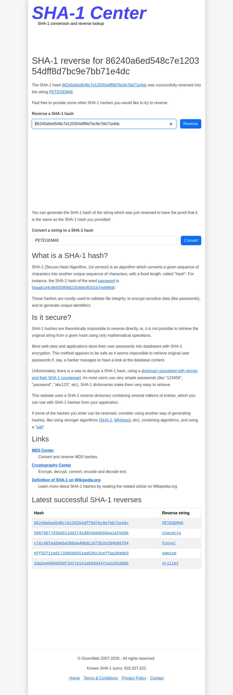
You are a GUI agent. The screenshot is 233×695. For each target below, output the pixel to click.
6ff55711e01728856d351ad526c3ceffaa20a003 (81, 553)
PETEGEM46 (61, 92)
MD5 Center (43, 450)
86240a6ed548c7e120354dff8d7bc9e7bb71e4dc (104, 85)
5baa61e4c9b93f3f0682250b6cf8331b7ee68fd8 (73, 288)
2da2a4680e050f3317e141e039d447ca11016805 (81, 563)
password (106, 281)
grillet (170, 563)
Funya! (169, 543)
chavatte (171, 533)
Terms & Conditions (101, 678)
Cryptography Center (51, 465)
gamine (169, 553)
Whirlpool (122, 420)
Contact (157, 678)
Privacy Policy (134, 678)
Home (74, 678)
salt (40, 427)
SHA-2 (106, 420)
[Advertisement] (121, 41)
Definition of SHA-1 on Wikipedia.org (66, 480)
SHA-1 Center (89, 13)
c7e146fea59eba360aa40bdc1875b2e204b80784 (81, 543)
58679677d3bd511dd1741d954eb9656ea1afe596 (81, 533)
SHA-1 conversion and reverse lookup (71, 23)
